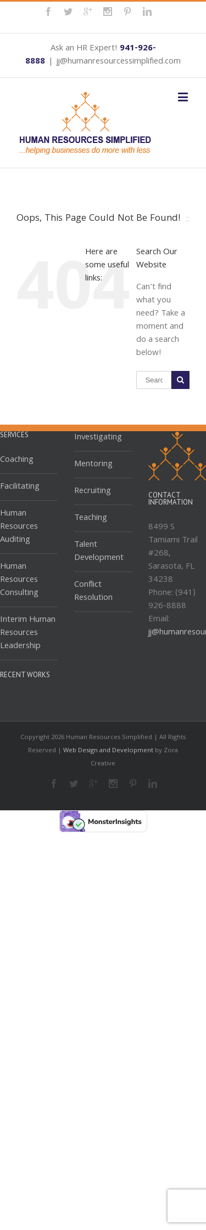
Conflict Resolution (93, 591)
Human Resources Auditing (19, 527)
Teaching (90, 518)
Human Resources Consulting (19, 580)
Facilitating (20, 487)
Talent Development (99, 551)
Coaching (17, 460)
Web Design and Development (108, 751)
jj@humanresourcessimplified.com (119, 62)
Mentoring (93, 464)
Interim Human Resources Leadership (27, 633)
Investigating (98, 438)
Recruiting (92, 491)
